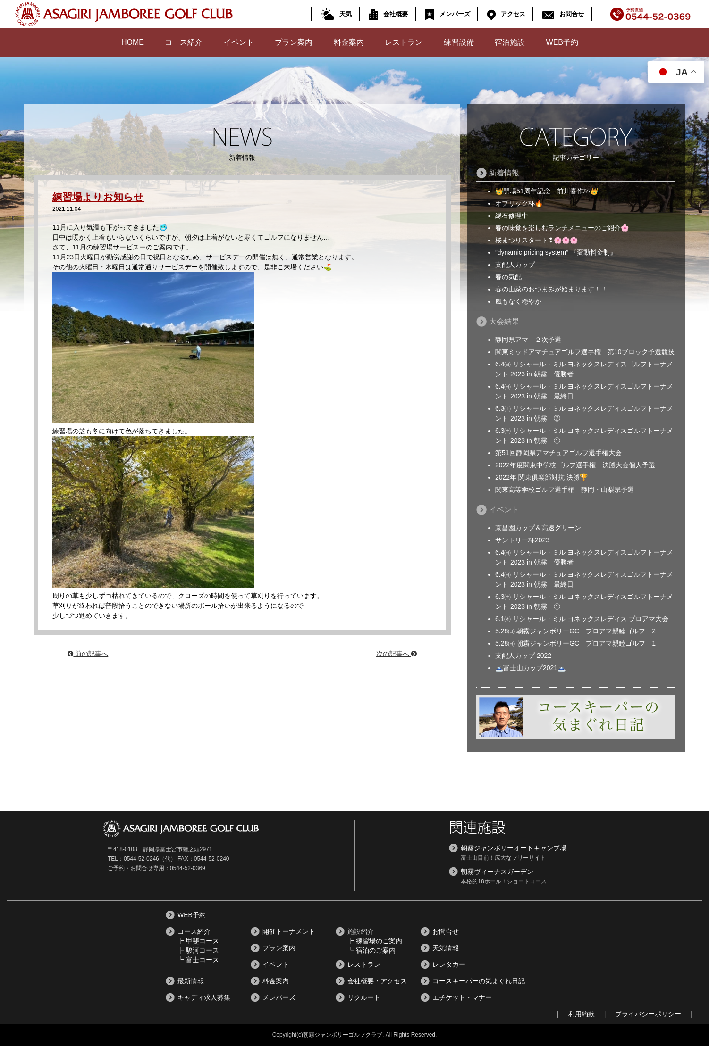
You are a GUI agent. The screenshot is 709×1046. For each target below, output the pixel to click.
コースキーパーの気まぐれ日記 (478, 981)
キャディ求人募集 (203, 997)
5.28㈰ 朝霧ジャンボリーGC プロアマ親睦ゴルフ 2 (575, 631)
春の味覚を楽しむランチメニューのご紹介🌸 (562, 228)
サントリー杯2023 (522, 540)
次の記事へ (396, 653)
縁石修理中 (511, 215)
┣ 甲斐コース (198, 941)
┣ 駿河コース (198, 950)
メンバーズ (446, 13)
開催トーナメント (288, 931)
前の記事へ (88, 653)
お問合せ (562, 13)
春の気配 (508, 277)
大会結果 (504, 321)
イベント (239, 42)
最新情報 (190, 981)
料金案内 (349, 42)
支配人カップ (515, 264)
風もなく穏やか (518, 301)
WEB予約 (562, 42)
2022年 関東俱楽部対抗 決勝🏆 (541, 477)
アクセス (504, 13)
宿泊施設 (510, 42)
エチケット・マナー (462, 997)
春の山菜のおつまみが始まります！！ (551, 289)
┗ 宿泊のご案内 (371, 950)
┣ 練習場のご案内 (374, 941)
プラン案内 (293, 42)
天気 (335, 13)
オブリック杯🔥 (519, 203)
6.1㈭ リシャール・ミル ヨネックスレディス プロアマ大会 (581, 619)
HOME (132, 42)
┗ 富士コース (198, 959)
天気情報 (445, 948)
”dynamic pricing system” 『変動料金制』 (555, 252)
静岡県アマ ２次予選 (528, 339)
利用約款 (581, 1014)
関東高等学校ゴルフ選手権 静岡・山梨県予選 (564, 489)
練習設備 (459, 42)
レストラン (403, 42)
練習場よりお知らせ (100, 197)
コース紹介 (184, 42)
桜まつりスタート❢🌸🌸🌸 (536, 240)
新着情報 (504, 173)
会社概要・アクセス (377, 981)
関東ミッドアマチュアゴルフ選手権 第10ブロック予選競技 (585, 352)
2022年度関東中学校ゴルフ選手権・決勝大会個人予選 (575, 465)
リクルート (363, 997)
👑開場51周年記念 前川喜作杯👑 (546, 191)
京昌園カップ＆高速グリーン (538, 527)
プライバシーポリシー (648, 1014)
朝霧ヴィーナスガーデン (497, 871)
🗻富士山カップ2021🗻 (530, 668)
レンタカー (448, 964)
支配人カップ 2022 (523, 655)
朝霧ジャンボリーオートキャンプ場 (513, 848)
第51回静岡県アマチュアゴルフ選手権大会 (558, 453)
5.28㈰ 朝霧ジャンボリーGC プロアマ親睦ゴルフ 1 (575, 643)
